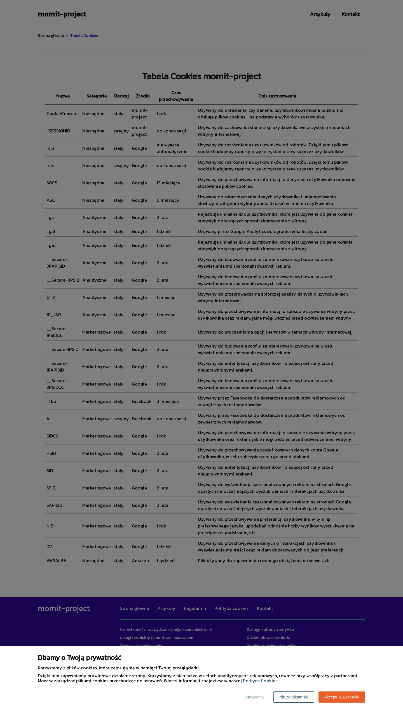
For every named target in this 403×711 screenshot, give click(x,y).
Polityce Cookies (260, 680)
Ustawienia (254, 697)
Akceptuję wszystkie (341, 697)
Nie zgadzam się (293, 697)
